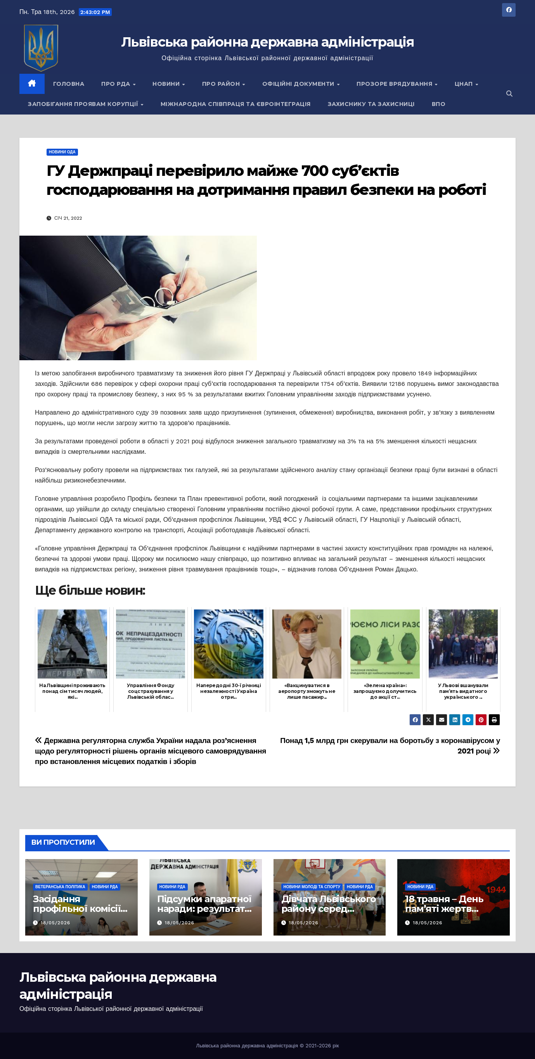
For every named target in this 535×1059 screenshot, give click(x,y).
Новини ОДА (62, 152)
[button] (509, 93)
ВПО (439, 104)
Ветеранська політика (60, 887)
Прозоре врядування (395, 83)
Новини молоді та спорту (312, 887)
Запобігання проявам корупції (84, 104)
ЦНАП (465, 83)
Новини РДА (105, 887)
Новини (167, 83)
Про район (222, 83)
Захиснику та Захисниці (371, 104)
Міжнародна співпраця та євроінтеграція (236, 104)
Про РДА (116, 83)
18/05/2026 (55, 922)
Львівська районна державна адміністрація (267, 42)
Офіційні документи (299, 83)
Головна (69, 83)
